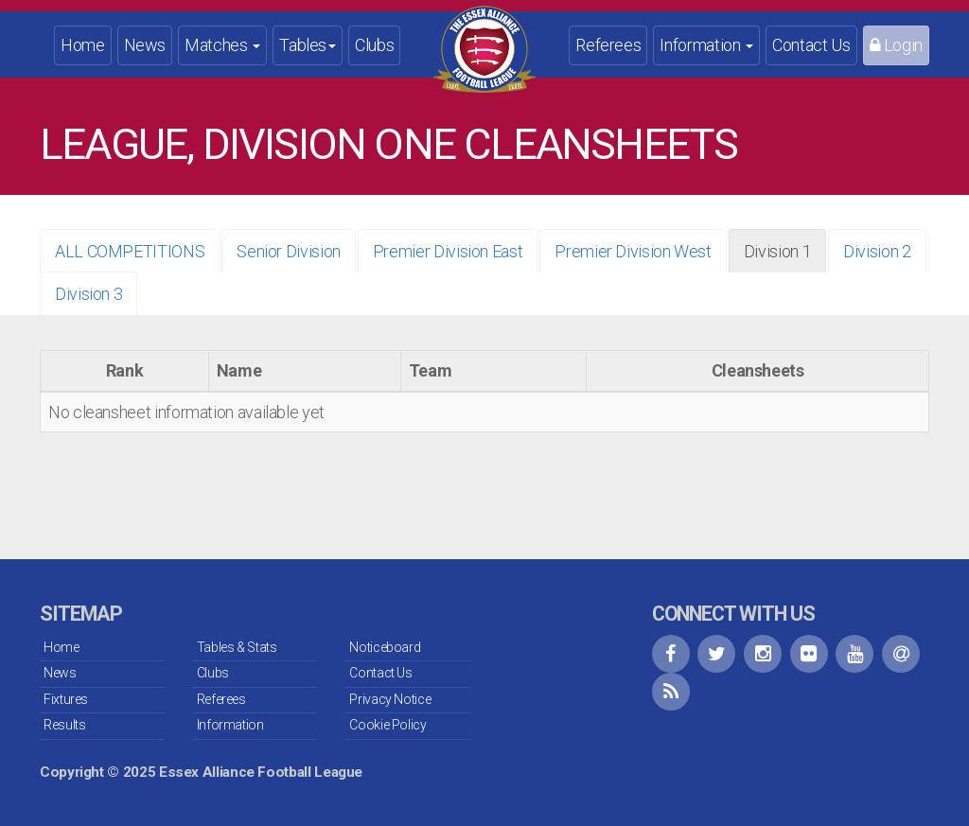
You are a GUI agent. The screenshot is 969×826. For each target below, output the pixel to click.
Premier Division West (633, 251)
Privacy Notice (390, 699)
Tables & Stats (237, 647)
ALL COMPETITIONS (129, 251)
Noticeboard (384, 647)
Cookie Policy (387, 724)
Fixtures (66, 699)
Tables (307, 45)
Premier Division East (447, 251)
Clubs (374, 45)
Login (896, 45)
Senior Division (289, 251)
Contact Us (811, 45)
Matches (222, 45)
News (145, 45)
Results (64, 724)
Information (706, 45)
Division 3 (88, 294)
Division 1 (777, 251)
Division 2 (876, 251)
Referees (608, 45)
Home (83, 45)
